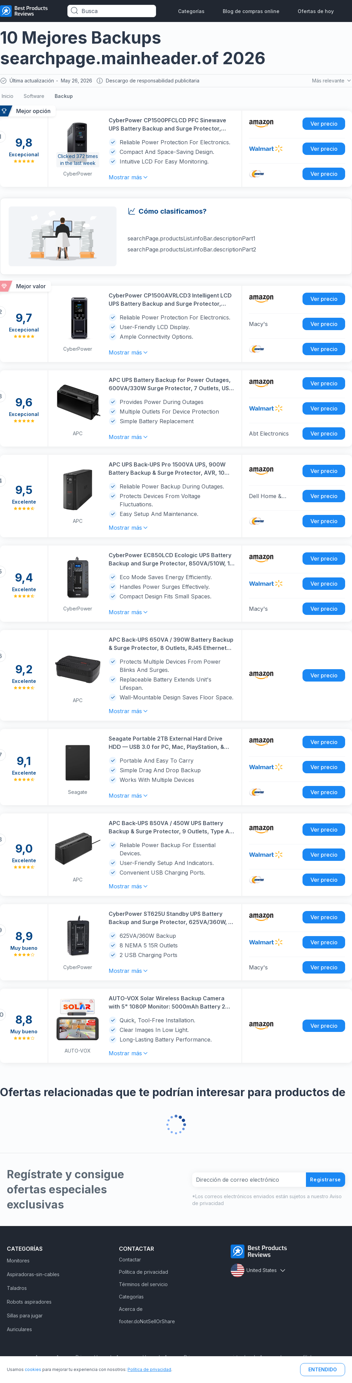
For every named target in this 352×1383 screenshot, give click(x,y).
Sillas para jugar (25, 1317)
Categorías (191, 11)
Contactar (130, 1261)
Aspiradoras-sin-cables (33, 1276)
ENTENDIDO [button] (322, 1369)
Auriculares (19, 1331)
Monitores (18, 1262)
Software (34, 98)
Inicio (7, 98)
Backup (64, 98)
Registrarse (322, 1181)
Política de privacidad (143, 1274)
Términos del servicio (143, 1286)
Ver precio (324, 125)
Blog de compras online (251, 11)
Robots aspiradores (29, 1303)
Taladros (17, 1290)
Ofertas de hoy (316, 11)
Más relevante (331, 81)
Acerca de (131, 1311)
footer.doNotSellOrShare (147, 1323)
